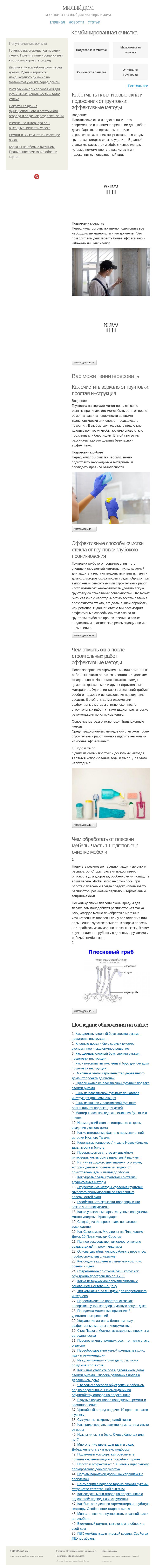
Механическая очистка (130, 50)
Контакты (60, 1551)
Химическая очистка (91, 72)
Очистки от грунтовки (130, 72)
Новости (76, 22)
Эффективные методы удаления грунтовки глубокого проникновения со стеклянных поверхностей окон (107, 1192)
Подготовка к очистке (91, 50)
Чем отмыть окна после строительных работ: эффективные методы (98, 655)
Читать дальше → (84, 362)
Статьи (94, 22)
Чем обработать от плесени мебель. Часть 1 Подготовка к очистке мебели (105, 845)
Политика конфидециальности (70, 1556)
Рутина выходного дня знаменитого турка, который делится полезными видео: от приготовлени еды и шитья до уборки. (107, 1167)
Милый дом (77, 8)
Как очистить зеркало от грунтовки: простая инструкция (110, 390)
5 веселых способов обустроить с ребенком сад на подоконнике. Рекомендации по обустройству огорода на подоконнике (108, 1390)
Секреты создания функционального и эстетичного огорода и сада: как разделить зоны (36, 111)
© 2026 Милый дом (19, 1551)
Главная (57, 22)
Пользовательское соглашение (81, 1551)
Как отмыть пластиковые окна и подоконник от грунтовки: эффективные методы (107, 101)
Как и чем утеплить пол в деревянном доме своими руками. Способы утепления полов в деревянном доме (108, 1375)
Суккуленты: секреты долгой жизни (104, 1419)
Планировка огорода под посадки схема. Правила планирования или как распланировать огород (36, 55)
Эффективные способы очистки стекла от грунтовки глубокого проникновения (108, 549)
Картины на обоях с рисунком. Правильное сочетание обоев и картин (33, 152)
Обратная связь (109, 1551)
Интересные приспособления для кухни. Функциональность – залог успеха (35, 94)
